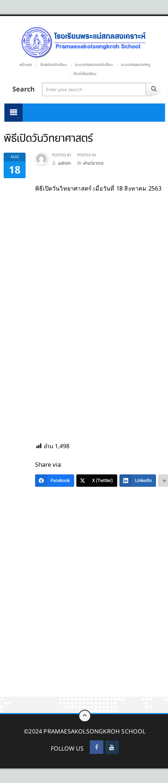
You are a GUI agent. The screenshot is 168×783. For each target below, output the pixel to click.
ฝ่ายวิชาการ (93, 163)
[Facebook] (54, 480)
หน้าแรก (25, 65)
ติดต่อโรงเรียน (84, 74)
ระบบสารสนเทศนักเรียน (94, 65)
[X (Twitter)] (96, 480)
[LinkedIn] (137, 480)
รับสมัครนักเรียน (53, 65)
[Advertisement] (84, 610)
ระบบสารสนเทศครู (135, 65)
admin (64, 163)
